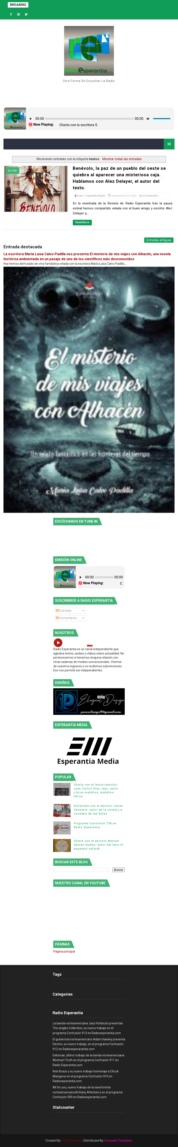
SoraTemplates (72, 1140)
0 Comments (150, 195)
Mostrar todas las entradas (122, 159)
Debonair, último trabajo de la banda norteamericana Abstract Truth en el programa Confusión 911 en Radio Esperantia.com (88, 1060)
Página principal (64, 951)
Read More (82, 222)
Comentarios (66, 618)
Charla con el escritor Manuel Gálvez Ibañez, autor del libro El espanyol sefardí (99, 844)
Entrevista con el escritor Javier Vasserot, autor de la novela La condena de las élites (98, 809)
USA (14, 170)
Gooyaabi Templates (118, 1140)
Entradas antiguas (158, 240)
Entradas (63, 610)
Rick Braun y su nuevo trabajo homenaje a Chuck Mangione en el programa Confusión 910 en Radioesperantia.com (86, 1076)
